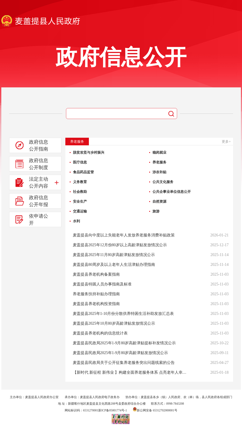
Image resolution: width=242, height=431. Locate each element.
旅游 (155, 211)
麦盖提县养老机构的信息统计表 (100, 333)
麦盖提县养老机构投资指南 (96, 304)
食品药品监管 (83, 172)
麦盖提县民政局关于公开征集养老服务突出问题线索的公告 (124, 362)
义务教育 (80, 182)
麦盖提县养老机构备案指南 (96, 274)
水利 (76, 221)
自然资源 (159, 201)
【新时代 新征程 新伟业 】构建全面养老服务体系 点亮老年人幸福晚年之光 (131, 372)
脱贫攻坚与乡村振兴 (88, 152)
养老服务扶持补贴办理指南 (96, 294)
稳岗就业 (159, 152)
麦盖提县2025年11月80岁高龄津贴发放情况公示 (114, 255)
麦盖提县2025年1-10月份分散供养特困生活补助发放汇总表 (123, 313)
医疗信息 (80, 162)
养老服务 (159, 162)
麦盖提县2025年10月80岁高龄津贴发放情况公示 (114, 323)
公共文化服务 (162, 182)
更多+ (226, 141)
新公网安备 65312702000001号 (155, 410)
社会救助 (80, 191)
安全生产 (80, 201)
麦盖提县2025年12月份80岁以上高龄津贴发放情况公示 (120, 245)
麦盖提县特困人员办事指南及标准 (102, 284)
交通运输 (80, 211)
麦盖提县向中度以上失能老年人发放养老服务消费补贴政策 (124, 235)
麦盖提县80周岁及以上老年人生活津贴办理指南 (114, 264)
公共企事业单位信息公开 (171, 191)
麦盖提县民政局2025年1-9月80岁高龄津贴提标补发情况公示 (124, 343)
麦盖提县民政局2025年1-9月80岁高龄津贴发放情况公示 (120, 353)
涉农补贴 (159, 172)
